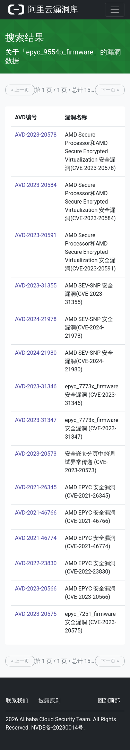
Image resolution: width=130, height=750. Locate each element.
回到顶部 (109, 700)
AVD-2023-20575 (36, 614)
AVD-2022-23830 (36, 563)
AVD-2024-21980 (36, 353)
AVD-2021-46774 (36, 538)
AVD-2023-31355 (36, 285)
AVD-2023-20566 (36, 588)
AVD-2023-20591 (36, 235)
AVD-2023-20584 (36, 185)
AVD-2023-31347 (36, 420)
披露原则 (49, 700)
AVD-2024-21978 (36, 319)
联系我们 (17, 700)
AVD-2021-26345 (36, 487)
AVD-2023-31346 (36, 386)
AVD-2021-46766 (36, 512)
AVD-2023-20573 (36, 453)
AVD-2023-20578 (36, 134)
